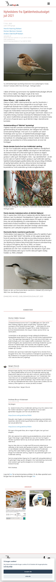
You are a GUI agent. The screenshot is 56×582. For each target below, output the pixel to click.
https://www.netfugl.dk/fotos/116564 (20, 427)
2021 (41, 296)
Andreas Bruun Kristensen (18, 400)
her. (34, 476)
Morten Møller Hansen (16, 318)
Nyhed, (16, 296)
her (11, 474)
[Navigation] (48, 3)
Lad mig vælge (8, 566)
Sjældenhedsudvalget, (29, 296)
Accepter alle (28, 571)
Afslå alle (28, 576)
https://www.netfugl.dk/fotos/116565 (20, 415)
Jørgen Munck (13, 366)
